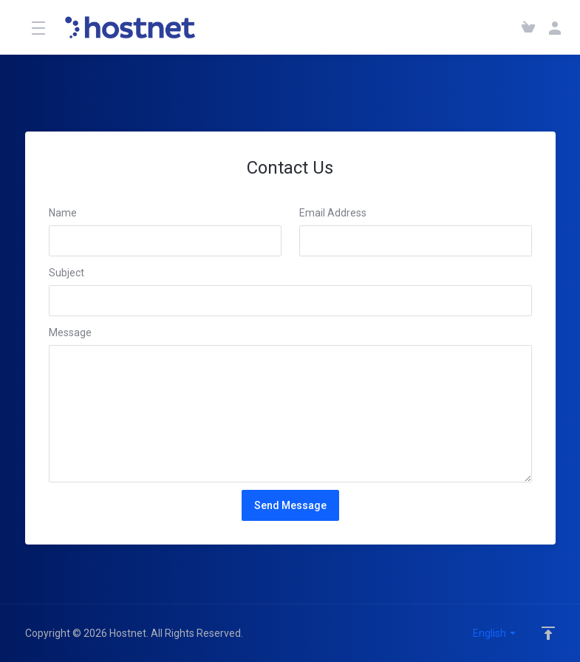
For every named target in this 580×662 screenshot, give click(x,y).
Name (63, 213)
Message (70, 332)
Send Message (290, 505)
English (495, 633)
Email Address (332, 213)
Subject (66, 273)
